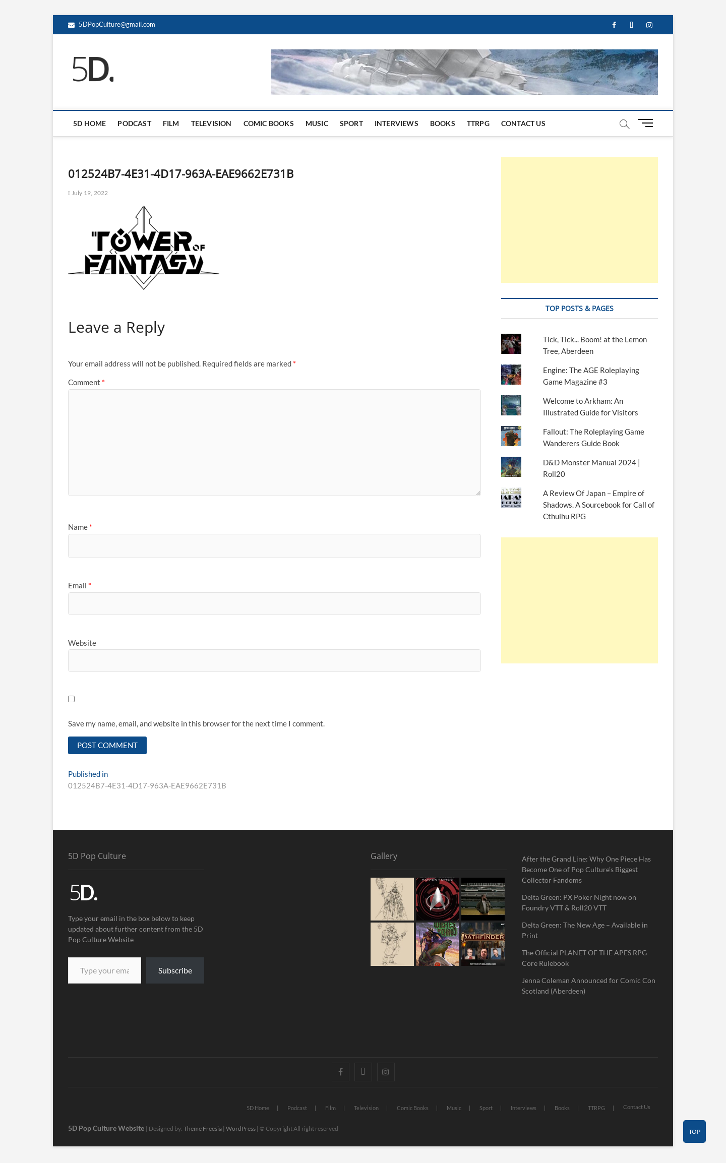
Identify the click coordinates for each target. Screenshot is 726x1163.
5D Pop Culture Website (107, 1129)
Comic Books (269, 123)
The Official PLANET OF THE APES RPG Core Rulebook (584, 958)
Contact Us (523, 123)
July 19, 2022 (88, 193)
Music (317, 123)
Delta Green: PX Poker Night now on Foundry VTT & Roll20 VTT (579, 903)
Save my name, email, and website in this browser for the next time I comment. (196, 723)
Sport (351, 123)
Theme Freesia (203, 1129)
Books (442, 123)
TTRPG (478, 123)
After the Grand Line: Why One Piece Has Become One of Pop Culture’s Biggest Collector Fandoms (586, 870)
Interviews (396, 123)
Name (80, 526)
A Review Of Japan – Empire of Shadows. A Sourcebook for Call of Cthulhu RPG (598, 504)
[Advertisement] (579, 220)
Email (79, 585)
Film (171, 123)
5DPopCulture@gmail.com (111, 24)
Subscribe (175, 971)
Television (211, 123)
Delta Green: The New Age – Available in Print (585, 931)
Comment (86, 382)
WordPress (241, 1129)
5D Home (89, 123)
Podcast (134, 123)
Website (82, 642)
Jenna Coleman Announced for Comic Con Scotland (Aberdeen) (588, 986)
